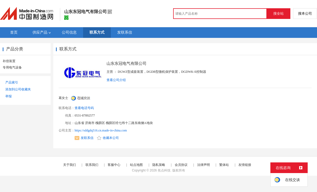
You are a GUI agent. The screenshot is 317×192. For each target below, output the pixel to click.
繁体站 (224, 165)
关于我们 (69, 165)
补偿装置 (9, 61)
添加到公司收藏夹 (18, 89)
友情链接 (244, 165)
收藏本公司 (108, 138)
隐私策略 (158, 165)
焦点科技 (164, 170)
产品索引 (11, 82)
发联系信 (84, 138)
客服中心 (114, 165)
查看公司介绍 (116, 80)
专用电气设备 (12, 67)
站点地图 (136, 165)
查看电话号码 (84, 108)
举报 (8, 96)
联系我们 (92, 165)
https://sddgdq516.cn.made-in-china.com (101, 130)
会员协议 (181, 165)
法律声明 (203, 165)
